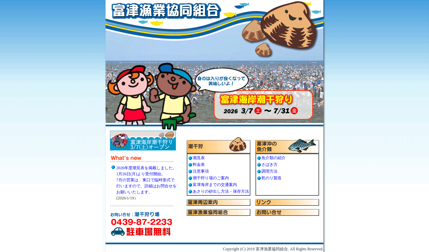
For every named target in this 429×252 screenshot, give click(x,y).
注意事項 (201, 171)
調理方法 (269, 171)
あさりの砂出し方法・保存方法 (221, 191)
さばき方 (269, 164)
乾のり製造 (271, 178)
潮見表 (199, 157)
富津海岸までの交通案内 (215, 184)
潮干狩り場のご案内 (211, 178)
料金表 (199, 164)
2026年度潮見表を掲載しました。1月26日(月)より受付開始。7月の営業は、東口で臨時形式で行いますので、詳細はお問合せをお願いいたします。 (146, 180)
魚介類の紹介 (273, 157)
